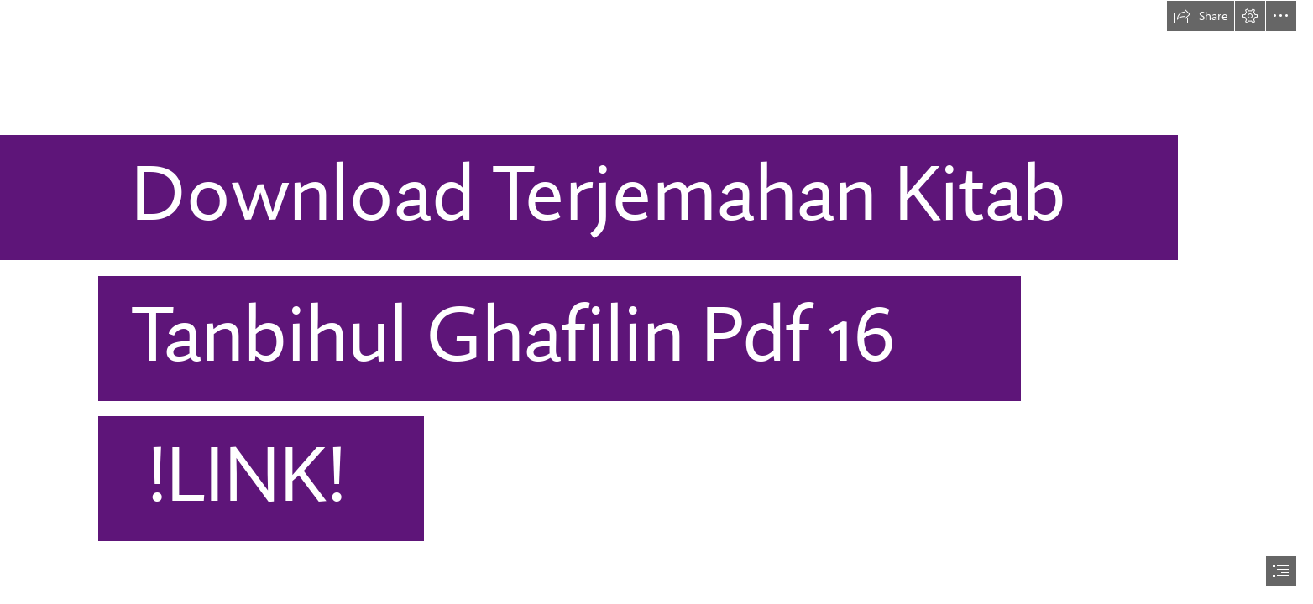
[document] (656, 302)
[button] (1200, 16)
